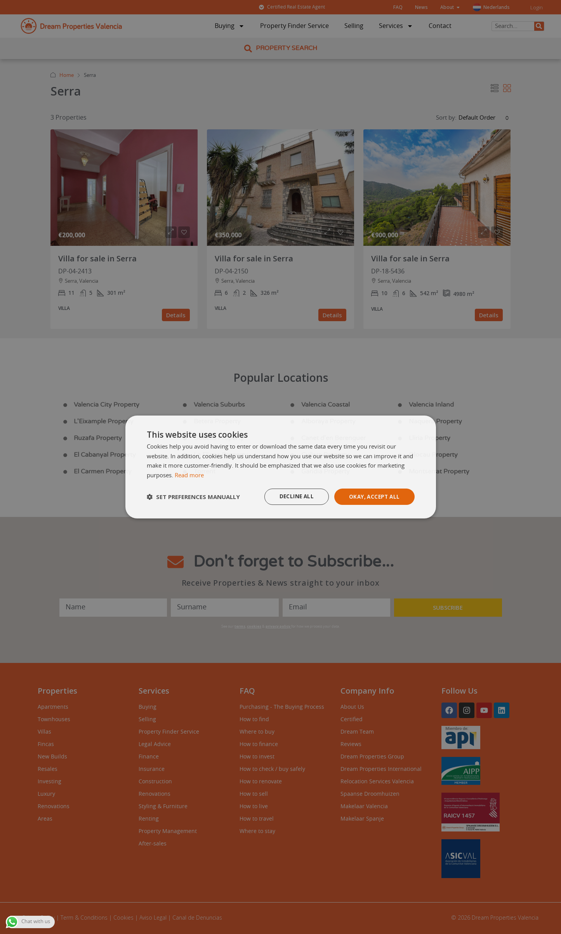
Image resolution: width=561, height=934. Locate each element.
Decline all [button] (293, 496)
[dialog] (280, 467)
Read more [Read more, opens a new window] (189, 475)
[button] (193, 496)
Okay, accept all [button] (372, 496)
